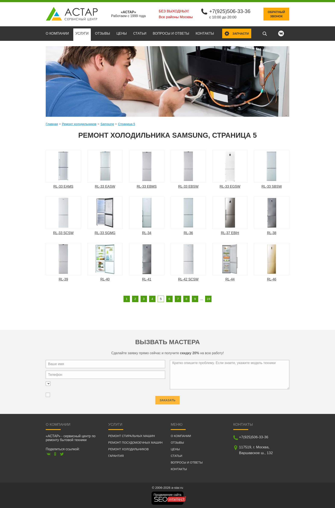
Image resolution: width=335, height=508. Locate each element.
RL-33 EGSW (230, 186)
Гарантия (116, 456)
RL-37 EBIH (230, 233)
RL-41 (146, 279)
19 (208, 299)
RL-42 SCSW (188, 279)
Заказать (167, 398)
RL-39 (63, 279)
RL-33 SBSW (272, 186)
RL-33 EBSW (188, 186)
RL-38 (271, 233)
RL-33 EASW (105, 186)
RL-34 (146, 233)
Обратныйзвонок (276, 14)
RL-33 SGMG (105, 233)
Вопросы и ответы (171, 33)
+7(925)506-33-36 (229, 11)
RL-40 (105, 279)
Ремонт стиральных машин (131, 436)
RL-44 (230, 279)
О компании (57, 33)
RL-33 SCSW (63, 233)
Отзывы (102, 33)
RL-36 (188, 233)
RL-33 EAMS (63, 186)
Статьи (139, 33)
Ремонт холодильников (79, 124)
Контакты (204, 33)
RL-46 (271, 279)
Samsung (107, 124)
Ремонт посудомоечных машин (135, 442)
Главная (52, 124)
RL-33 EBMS (147, 186)
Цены (121, 33)
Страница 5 (126, 124)
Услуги (82, 33)
